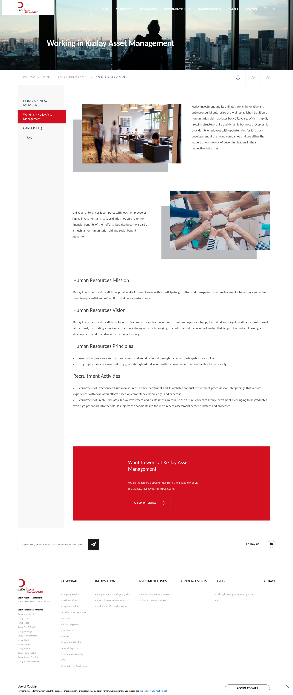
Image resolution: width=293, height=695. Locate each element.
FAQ (29, 138)
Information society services (110, 600)
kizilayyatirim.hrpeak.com (158, 488)
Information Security (72, 654)
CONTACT (246, 9)
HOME (100, 9)
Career (47, 77)
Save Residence (24, 622)
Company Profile (70, 594)
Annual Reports (69, 648)
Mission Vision (69, 600)
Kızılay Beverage (25, 631)
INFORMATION (143, 9)
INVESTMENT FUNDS (172, 9)
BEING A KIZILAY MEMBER (35, 103)
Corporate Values (70, 606)
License (65, 636)
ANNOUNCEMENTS (204, 9)
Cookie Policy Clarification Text (153, 691)
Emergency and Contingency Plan (112, 594)
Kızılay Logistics (24, 644)
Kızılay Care (23, 618)
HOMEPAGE (29, 77)
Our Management (70, 624)
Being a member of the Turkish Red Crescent (75, 77)
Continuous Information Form (111, 606)
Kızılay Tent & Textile (27, 627)
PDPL (64, 660)
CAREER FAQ (32, 128)
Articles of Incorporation (74, 612)
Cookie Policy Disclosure (74, 666)
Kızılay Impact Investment (29, 661)
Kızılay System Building (28, 657)
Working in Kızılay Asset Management (38, 117)
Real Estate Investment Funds (153, 600)
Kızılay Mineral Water (27, 635)
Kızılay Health (24, 648)
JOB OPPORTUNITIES (149, 503)
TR (274, 9)
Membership (68, 630)
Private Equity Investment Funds (155, 594)
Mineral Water (24, 640)
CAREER (228, 9)
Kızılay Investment (26, 601)
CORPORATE (118, 9)
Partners (65, 618)
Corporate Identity (71, 642)
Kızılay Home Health (27, 653)
